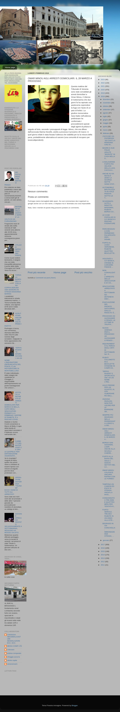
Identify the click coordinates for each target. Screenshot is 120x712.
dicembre (106, 99)
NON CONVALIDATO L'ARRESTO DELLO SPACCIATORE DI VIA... (108, 276)
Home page (10, 67)
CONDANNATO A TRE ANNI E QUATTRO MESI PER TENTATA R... (108, 502)
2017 (103, 545)
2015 (103, 551)
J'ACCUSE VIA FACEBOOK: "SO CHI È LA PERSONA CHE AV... (108, 140)
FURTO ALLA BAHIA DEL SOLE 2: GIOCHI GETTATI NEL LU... (108, 461)
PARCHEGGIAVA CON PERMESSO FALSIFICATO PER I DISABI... (108, 234)
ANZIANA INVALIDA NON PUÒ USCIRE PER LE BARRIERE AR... (108, 405)
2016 (103, 548)
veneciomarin (12, 664)
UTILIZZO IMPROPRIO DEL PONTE (18, 250)
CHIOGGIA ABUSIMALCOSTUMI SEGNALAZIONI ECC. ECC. (14, 639)
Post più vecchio (83, 272)
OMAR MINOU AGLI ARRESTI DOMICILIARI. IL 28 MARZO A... (108, 434)
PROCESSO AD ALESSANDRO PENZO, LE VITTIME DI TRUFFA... (108, 320)
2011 (103, 565)
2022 (103, 83)
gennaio (106, 540)
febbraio (106, 133)
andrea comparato (14, 653)
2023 (103, 79)
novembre (107, 103)
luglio (105, 116)
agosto (106, 113)
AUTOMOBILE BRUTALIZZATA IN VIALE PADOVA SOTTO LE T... (108, 192)
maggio (106, 123)
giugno (106, 120)
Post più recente (36, 272)
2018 (103, 96)
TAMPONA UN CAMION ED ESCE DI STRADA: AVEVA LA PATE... (108, 489)
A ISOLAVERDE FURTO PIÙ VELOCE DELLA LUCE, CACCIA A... (108, 166)
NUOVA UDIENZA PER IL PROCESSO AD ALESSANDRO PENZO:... (108, 334)
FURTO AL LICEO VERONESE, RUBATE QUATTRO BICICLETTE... (108, 249)
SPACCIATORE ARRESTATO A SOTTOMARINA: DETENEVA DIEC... (108, 292)
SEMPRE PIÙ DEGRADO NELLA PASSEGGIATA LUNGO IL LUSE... (108, 420)
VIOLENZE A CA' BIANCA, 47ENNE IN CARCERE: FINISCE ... (108, 263)
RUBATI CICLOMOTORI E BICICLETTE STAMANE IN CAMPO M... (108, 363)
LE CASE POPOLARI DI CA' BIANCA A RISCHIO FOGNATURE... (108, 220)
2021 (103, 86)
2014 (103, 555)
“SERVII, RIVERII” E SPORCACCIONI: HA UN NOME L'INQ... (108, 376)
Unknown (10, 650)
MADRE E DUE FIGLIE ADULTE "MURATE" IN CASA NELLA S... (108, 153)
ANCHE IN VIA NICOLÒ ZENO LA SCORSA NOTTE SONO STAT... (108, 179)
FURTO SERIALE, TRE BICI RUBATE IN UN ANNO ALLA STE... (108, 515)
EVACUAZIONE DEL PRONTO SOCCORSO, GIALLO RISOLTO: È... (108, 307)
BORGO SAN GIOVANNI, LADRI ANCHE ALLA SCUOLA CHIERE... (108, 448)
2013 (103, 558)
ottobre (106, 106)
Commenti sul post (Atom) (45, 278)
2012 (103, 562)
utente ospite (12, 660)
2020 (103, 90)
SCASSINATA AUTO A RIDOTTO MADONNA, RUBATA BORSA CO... (108, 206)
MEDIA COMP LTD (14, 646)
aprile (105, 127)
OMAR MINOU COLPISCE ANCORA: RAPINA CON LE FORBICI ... (108, 475)
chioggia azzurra (13, 657)
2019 (103, 93)
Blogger (75, 705)
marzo (105, 130)
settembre (107, 110)
